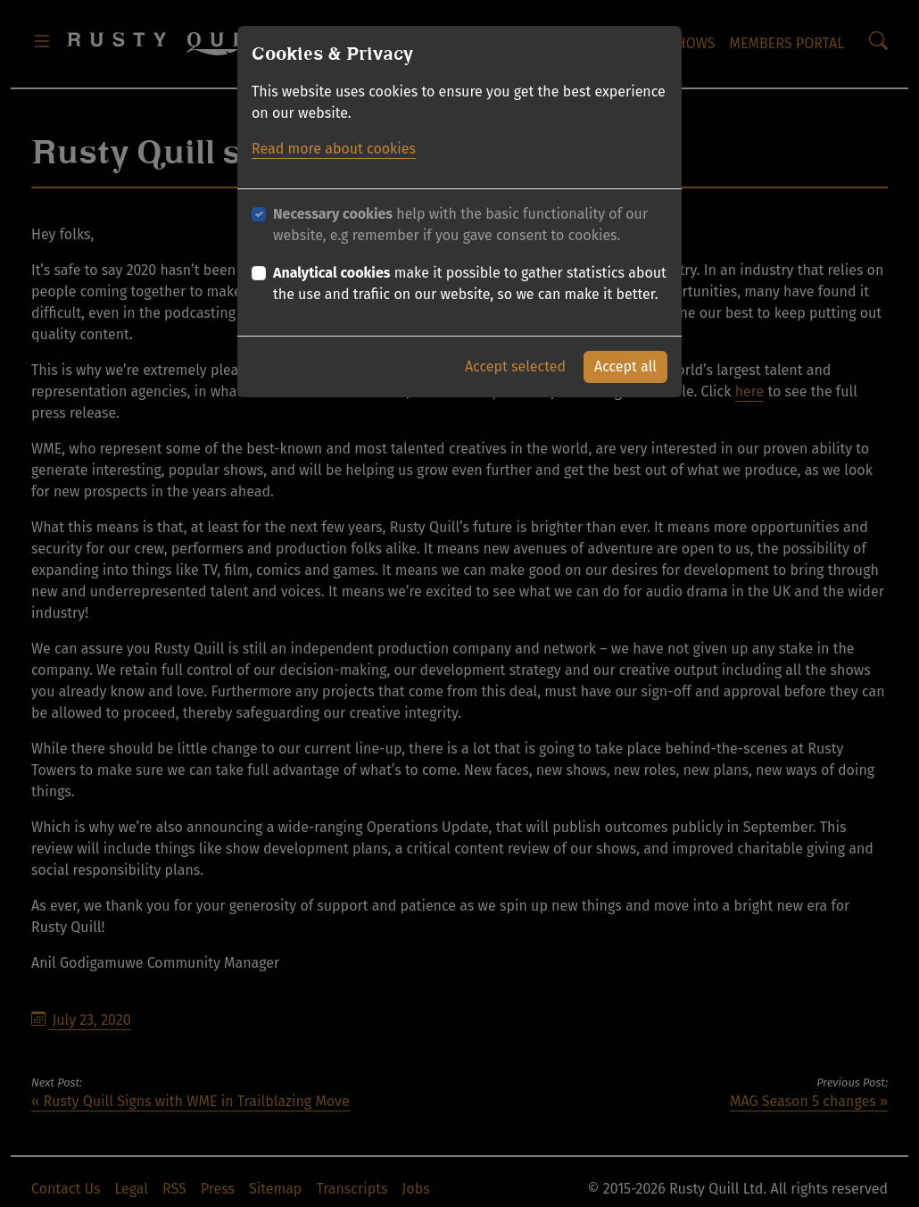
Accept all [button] (625, 366)
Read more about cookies (334, 148)
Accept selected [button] (515, 366)
